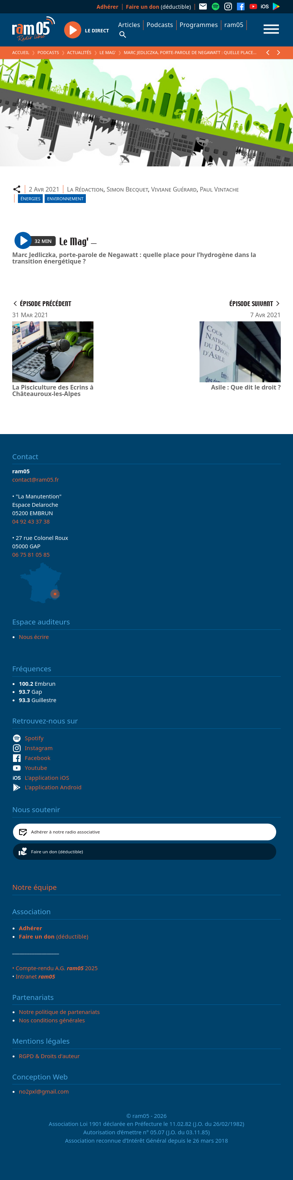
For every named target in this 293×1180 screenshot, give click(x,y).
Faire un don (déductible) (57, 851)
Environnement (65, 198)
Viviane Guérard (173, 189)
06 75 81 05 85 (31, 554)
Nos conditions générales (52, 1020)
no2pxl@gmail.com (44, 1091)
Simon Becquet (127, 189)
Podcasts (159, 25)
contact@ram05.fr (35, 479)
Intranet (35, 976)
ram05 (233, 25)
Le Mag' (108, 52)
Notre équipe (34, 887)
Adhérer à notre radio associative (65, 832)
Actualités (79, 52)
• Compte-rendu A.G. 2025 (55, 968)
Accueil (20, 52)
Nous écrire (34, 636)
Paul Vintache (219, 189)
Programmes (199, 25)
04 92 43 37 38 (31, 521)
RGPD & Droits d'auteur (49, 1056)
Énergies (30, 198)
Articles (129, 25)
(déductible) (158, 6)
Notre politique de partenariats (59, 1012)
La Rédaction (85, 189)
